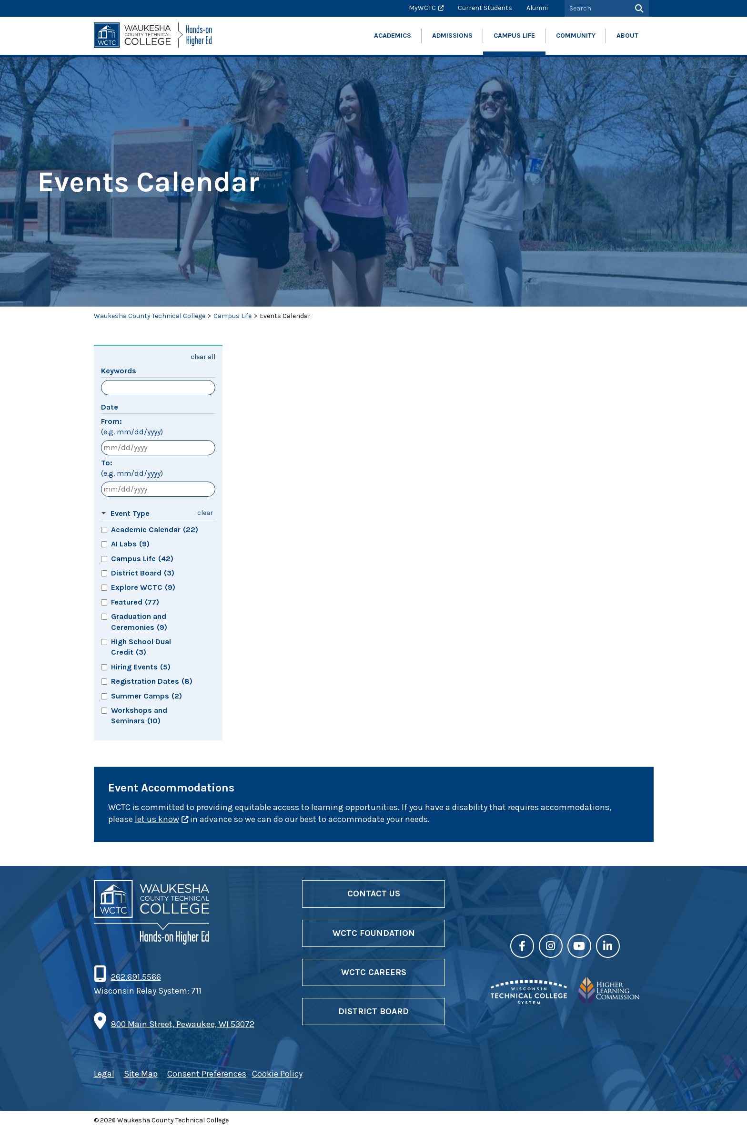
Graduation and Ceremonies (139, 621)
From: (132, 427)
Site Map (141, 1073)
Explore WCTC (143, 587)
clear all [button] (203, 357)
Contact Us (373, 893)
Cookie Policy (277, 1073)
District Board (142, 572)
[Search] (638, 8)
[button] (146, 514)
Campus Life (232, 316)
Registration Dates (151, 681)
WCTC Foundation (374, 933)
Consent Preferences (206, 1073)
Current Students (485, 8)
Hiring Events (141, 666)
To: (132, 468)
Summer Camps (146, 695)
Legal (104, 1073)
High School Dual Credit (141, 647)
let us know (157, 819)
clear (205, 513)
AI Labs (130, 543)
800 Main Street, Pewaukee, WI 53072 (182, 1024)
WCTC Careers (373, 972)
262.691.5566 (136, 977)
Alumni (537, 8)
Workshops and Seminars (139, 715)
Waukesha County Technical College (149, 316)
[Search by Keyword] (596, 8)
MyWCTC (422, 8)
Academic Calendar (154, 529)
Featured (135, 601)
